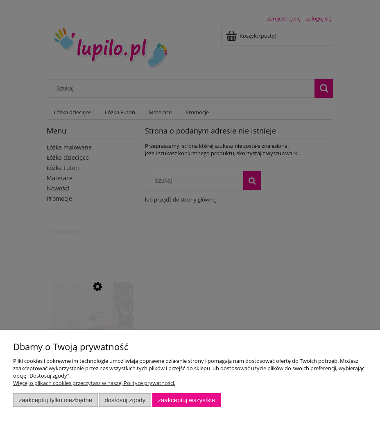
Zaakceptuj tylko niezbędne (55, 399)
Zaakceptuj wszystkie (186, 399)
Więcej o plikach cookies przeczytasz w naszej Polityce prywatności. (94, 383)
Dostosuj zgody (124, 399)
